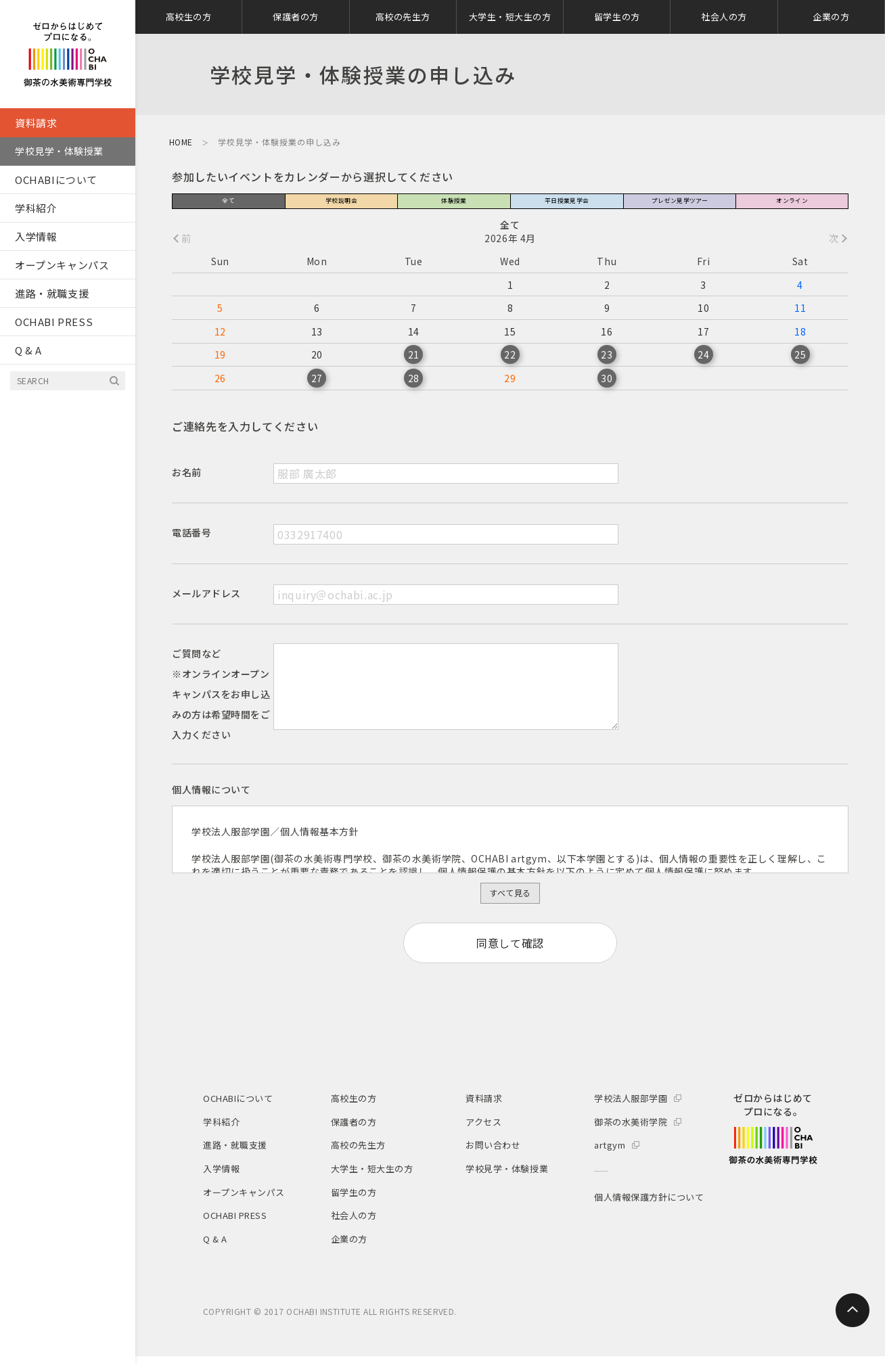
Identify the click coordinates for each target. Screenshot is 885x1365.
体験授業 (454, 205)
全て (228, 205)
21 (413, 363)
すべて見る (509, 901)
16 (606, 339)
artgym (609, 1153)
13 (317, 339)
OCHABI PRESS (54, 322)
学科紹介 (36, 208)
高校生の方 (189, 16)
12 (220, 339)
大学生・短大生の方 (510, 16)
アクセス (483, 1130)
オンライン (792, 205)
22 (510, 363)
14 (413, 339)
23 (606, 363)
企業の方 (831, 16)
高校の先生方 (403, 16)
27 (317, 387)
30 (606, 387)
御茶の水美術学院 (630, 1130)
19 (220, 363)
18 (800, 339)
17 (703, 339)
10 (703, 316)
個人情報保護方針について (649, 1205)
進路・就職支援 (52, 293)
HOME (181, 141)
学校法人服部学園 (630, 1107)
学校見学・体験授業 (59, 151)
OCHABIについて (56, 179)
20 (317, 363)
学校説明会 (341, 205)
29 (510, 387)
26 (220, 387)
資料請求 (36, 123)
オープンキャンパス (62, 265)
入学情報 (36, 236)
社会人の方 (724, 16)
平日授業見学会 (567, 205)
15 (510, 339)
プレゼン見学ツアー (679, 205)
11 (800, 316)
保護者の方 (296, 16)
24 (703, 363)
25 (800, 363)
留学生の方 (617, 16)
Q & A (28, 350)
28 (413, 387)
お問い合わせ (493, 1153)
